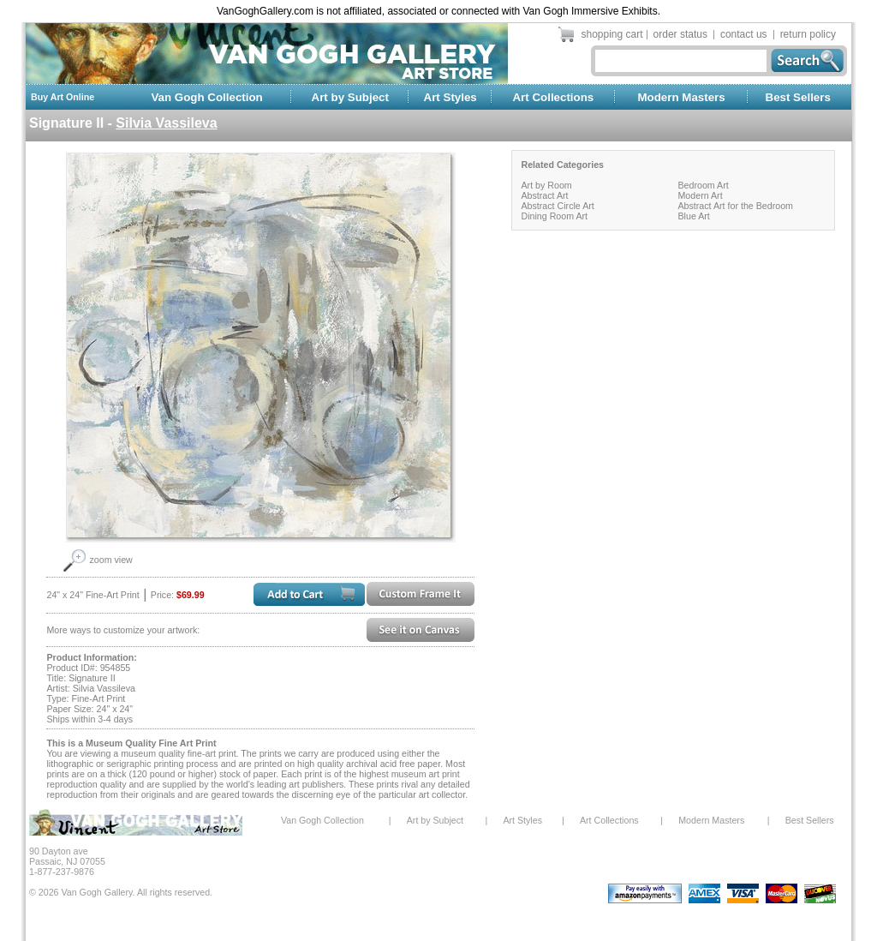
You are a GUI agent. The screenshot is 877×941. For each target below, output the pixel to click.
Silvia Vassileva (166, 123)
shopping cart (612, 34)
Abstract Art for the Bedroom (734, 206)
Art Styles (450, 97)
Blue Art (693, 216)
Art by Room (546, 185)
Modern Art (699, 195)
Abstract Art (544, 195)
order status (680, 34)
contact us (743, 34)
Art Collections (553, 97)
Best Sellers (798, 97)
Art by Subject (350, 97)
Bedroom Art (702, 185)
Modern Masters (681, 97)
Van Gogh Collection (206, 97)
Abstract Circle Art (557, 206)
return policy (808, 34)
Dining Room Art (554, 216)
